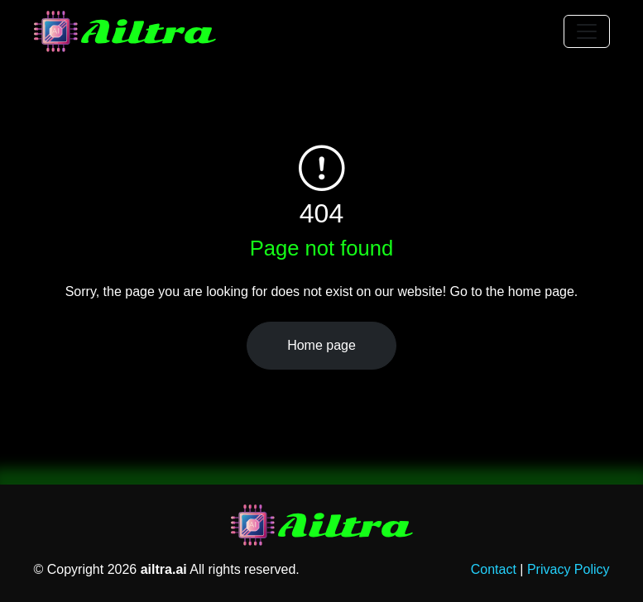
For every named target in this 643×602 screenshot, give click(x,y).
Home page (321, 345)
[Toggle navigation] (587, 31)
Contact (493, 569)
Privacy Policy (568, 569)
